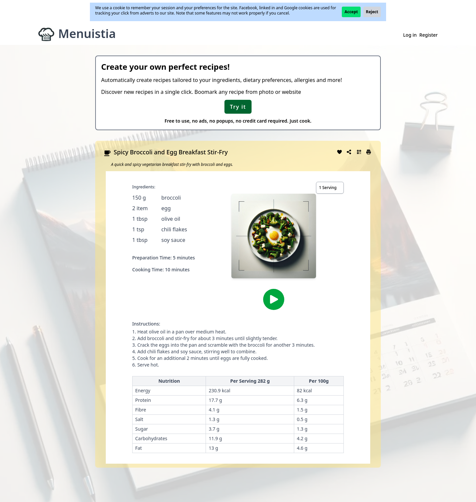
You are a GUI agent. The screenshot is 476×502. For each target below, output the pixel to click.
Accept (351, 12)
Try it (238, 106)
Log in (410, 35)
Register (428, 35)
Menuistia (87, 33)
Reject (372, 12)
